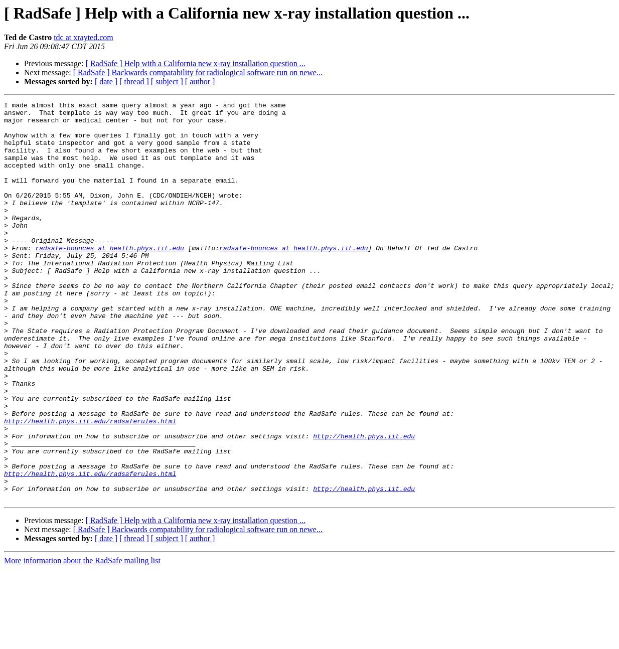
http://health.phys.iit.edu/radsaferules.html (90, 485)
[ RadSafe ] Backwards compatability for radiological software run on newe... (198, 72)
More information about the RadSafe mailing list (82, 640)
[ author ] (200, 81)
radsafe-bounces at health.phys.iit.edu (109, 277)
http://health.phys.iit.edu (364, 503)
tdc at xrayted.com (83, 37)
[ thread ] (134, 81)
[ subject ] (167, 81)
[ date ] (106, 81)
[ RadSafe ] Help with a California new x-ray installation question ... (195, 63)
